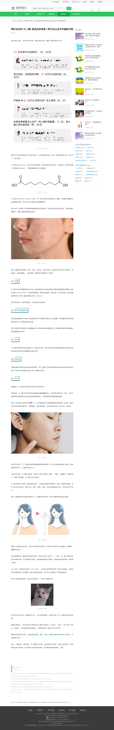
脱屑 (87, 151)
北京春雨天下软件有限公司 (58, 713)
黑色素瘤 (88, 154)
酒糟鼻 (77, 154)
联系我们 (83, 710)
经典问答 (52, 14)
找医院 (39, 14)
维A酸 (77, 174)
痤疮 (88, 147)
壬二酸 (77, 168)
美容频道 (20, 21)
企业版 (85, 1)
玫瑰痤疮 (78, 147)
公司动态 (61, 710)
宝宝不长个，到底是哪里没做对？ (93, 123)
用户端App (56, 1)
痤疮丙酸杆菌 (90, 171)
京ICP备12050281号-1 (62, 715)
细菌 (86, 181)
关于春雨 (51, 710)
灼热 (91, 160)
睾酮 (76, 181)
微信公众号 (75, 1)
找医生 (27, 14)
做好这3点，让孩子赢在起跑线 (93, 90)
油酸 (76, 178)
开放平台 (40, 710)
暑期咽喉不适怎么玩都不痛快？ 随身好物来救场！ (93, 79)
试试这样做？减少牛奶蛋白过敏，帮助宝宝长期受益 (93, 34)
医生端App (66, 1)
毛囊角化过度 (79, 160)
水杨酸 (77, 171)
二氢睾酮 (88, 168)
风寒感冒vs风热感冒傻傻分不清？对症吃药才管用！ (93, 57)
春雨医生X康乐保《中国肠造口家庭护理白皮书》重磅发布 (93, 46)
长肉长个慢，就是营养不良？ (92, 101)
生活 (92, 50)
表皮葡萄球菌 (90, 174)
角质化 (77, 157)
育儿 (92, 39)
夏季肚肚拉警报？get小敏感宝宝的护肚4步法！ (93, 134)
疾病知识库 (76, 14)
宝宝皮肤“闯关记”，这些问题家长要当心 (93, 112)
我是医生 (100, 1)
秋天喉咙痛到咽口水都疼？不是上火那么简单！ (93, 68)
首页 (15, 14)
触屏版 (92, 1)
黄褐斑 (77, 151)
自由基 (87, 178)
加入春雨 (72, 710)
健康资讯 (64, 14)
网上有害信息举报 (57, 723)
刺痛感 (88, 157)
